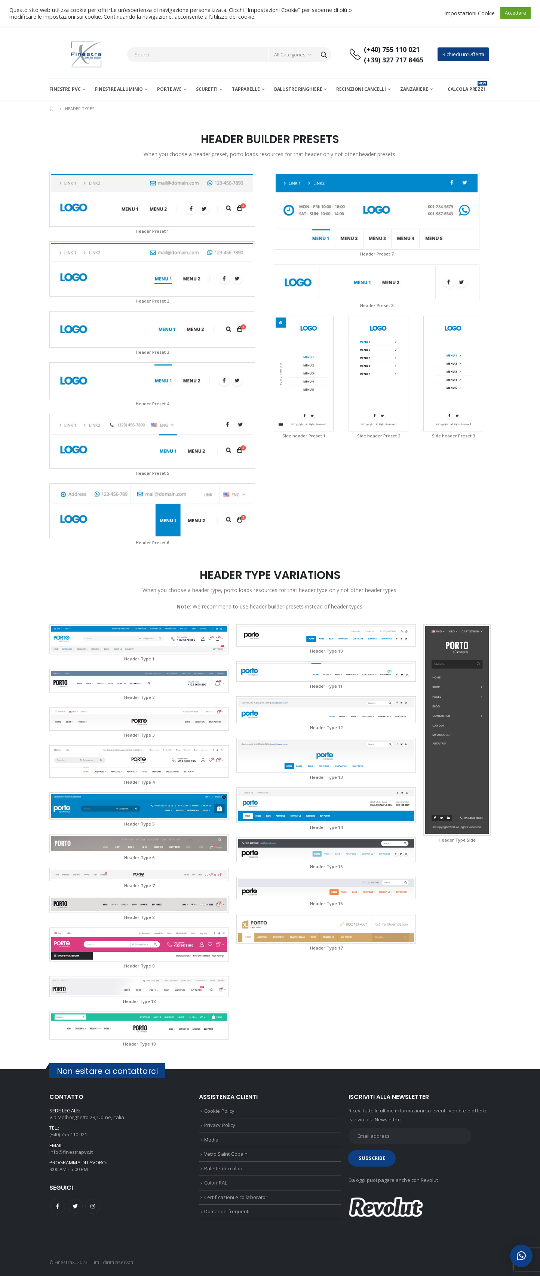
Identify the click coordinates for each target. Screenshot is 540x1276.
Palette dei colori (223, 1168)
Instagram (92, 1206)
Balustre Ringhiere (298, 89)
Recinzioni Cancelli (361, 89)
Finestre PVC (65, 89)
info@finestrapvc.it (71, 1152)
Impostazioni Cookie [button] (469, 13)
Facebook (57, 1206)
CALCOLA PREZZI (467, 89)
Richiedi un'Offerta (463, 54)
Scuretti (207, 89)
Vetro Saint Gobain (226, 1153)
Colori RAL (215, 1182)
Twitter (75, 1206)
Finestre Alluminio (119, 89)
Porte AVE (169, 89)
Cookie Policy (219, 1111)
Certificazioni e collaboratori (236, 1197)
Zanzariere (414, 89)
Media (211, 1139)
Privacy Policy (219, 1125)
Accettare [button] (515, 12)
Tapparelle (246, 89)
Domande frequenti (226, 1211)
